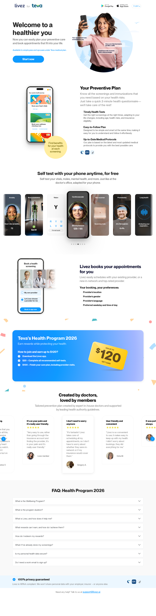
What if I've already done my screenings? (34, 545)
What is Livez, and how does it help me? (33, 518)
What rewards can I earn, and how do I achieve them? (39, 527)
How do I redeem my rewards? (29, 536)
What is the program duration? (29, 510)
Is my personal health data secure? (31, 553)
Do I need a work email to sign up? (31, 562)
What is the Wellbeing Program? (30, 501)
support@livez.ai (91, 592)
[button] (71, 244)
